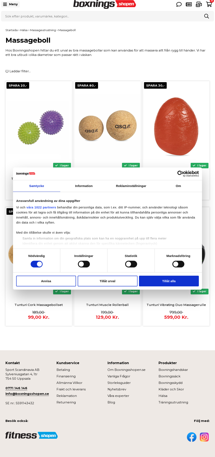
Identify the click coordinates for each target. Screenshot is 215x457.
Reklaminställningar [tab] (131, 185)
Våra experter (118, 396)
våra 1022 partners (41, 207)
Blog (111, 402)
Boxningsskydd (170, 383)
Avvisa (46, 281)
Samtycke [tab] (36, 185)
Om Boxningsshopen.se (127, 370)
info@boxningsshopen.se (27, 394)
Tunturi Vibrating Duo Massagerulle (176, 305)
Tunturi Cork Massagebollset (38, 305)
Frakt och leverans (71, 389)
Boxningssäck (169, 376)
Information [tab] (84, 185)
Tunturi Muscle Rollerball (107, 305)
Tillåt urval (107, 281)
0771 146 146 (16, 388)
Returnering (66, 402)
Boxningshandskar (173, 370)
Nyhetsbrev (117, 389)
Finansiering (66, 376)
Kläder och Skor (171, 389)
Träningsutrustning (173, 402)
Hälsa (163, 396)
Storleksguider (119, 383)
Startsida (11, 30)
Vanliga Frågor (119, 376)
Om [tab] (178, 185)
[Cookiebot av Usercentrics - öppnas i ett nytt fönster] (180, 173)
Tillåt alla (169, 281)
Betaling (63, 370)
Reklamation (66, 396)
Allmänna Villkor (69, 383)
